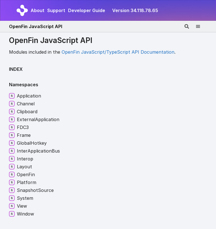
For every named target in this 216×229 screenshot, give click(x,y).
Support (56, 10)
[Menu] (201, 26)
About (37, 10)
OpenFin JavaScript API (35, 26)
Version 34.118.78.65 (135, 10)
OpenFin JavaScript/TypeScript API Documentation (118, 52)
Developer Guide (86, 10)
